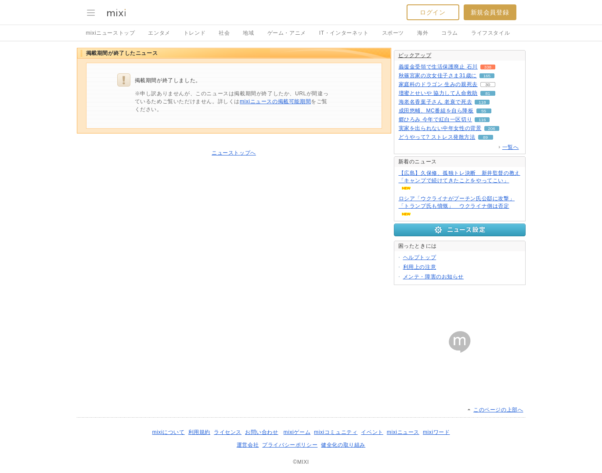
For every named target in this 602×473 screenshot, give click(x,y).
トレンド (194, 33)
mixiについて (168, 432)
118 (482, 102)
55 (483, 110)
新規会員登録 (490, 12)
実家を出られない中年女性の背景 (440, 128)
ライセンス (228, 432)
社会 (224, 33)
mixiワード (436, 432)
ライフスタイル (490, 33)
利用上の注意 (419, 267)
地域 (248, 33)
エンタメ (159, 33)
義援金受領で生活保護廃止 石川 (438, 67)
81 (487, 93)
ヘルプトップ (419, 257)
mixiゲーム (297, 432)
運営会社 (248, 445)
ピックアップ (415, 55)
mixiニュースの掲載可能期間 (275, 101)
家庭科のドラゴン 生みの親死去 (438, 84)
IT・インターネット (344, 33)
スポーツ (393, 33)
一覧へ (510, 147)
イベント (372, 432)
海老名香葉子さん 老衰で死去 (435, 102)
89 (485, 137)
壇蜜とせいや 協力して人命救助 (438, 93)
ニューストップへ (234, 153)
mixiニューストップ (110, 33)
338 (488, 67)
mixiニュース (403, 432)
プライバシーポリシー (289, 445)
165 (487, 75)
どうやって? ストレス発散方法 (437, 137)
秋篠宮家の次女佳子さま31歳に (438, 75)
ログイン (432, 12)
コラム (449, 33)
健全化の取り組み (343, 445)
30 (487, 84)
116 (482, 119)
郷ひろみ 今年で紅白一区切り (435, 119)
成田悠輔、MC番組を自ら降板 (436, 111)
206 (491, 128)
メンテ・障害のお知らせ (433, 277)
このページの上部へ (498, 410)
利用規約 (199, 432)
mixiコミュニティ (335, 432)
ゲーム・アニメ (286, 33)
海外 (422, 33)
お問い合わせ (261, 432)
